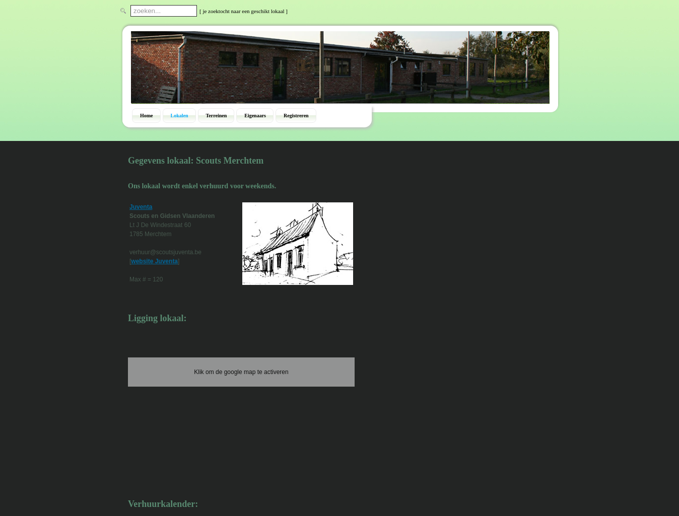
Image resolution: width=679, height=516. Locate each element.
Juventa (140, 206)
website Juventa (154, 261)
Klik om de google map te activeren (241, 372)
